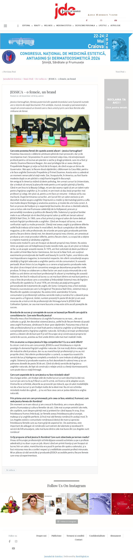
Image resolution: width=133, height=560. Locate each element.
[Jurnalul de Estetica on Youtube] (116, 21)
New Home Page (17, 25)
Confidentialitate (97, 535)
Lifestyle (103, 26)
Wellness (48, 26)
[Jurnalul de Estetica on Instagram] (101, 21)
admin (41, 96)
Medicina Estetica (63, 26)
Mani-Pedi (28, 78)
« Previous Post (9, 71)
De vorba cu (40, 78)
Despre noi (41, 535)
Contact (78, 539)
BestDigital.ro (82, 556)
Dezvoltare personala (85, 26)
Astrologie (115, 26)
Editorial (26, 26)
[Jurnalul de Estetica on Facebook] (87, 21)
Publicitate (56, 535)
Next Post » (121, 71)
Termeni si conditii (75, 535)
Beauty (37, 26)
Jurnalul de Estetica (12, 78)
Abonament (115, 535)
